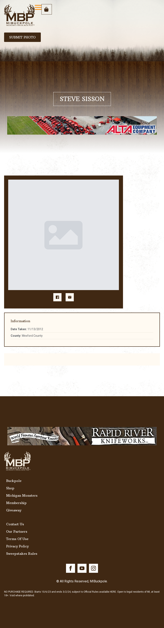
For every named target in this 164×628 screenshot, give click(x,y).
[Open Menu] (38, 7)
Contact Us (15, 524)
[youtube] (82, 568)
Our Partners (16, 531)
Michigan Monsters (22, 495)
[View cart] (46, 9)
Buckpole (14, 481)
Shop (10, 488)
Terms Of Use (17, 539)
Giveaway (13, 510)
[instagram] (93, 568)
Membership (16, 503)
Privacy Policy (17, 546)
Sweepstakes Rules (21, 553)
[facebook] (70, 568)
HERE (113, 591)
